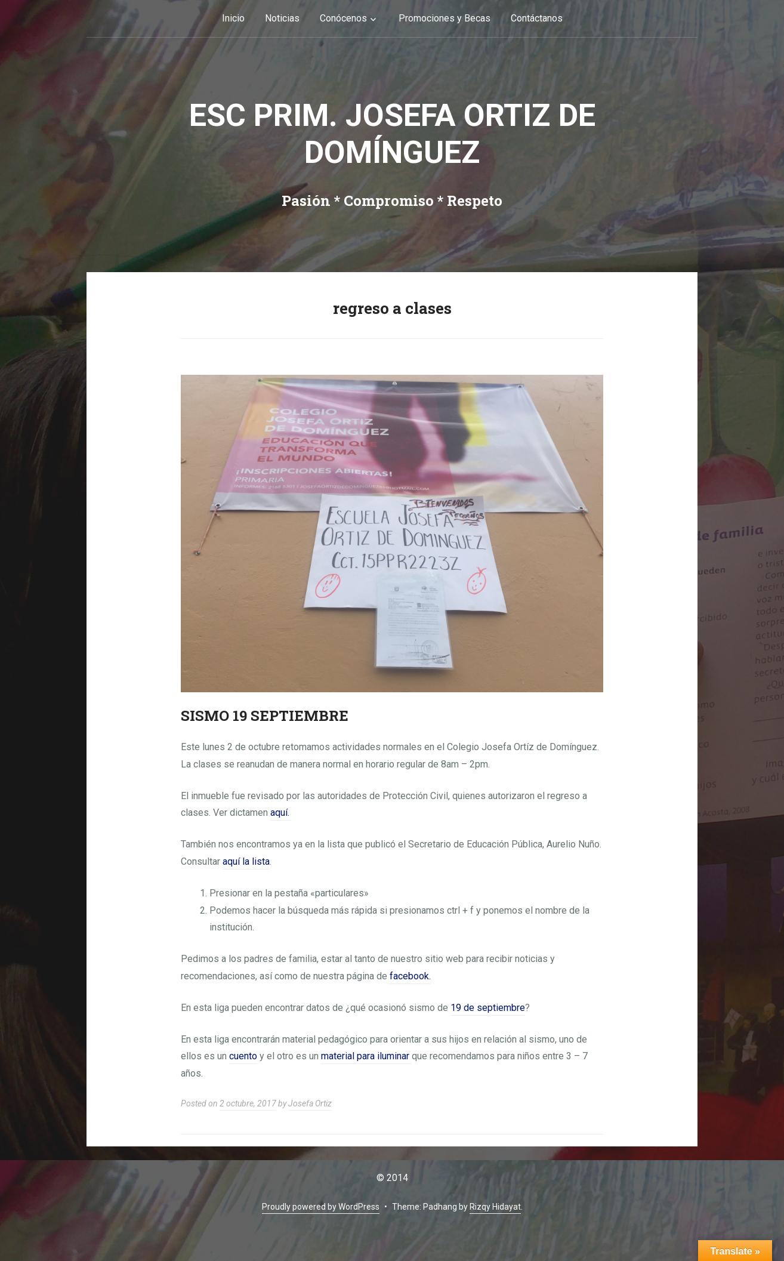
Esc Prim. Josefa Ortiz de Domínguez (392, 134)
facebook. (409, 976)
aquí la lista (246, 861)
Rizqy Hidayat (495, 1206)
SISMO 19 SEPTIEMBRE (264, 715)
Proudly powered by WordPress (320, 1206)
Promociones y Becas (444, 18)
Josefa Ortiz (310, 1103)
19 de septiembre (487, 1007)
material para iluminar (366, 1056)
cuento (243, 1056)
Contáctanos (537, 18)
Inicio (233, 18)
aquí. (281, 812)
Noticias (282, 18)
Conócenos (343, 18)
